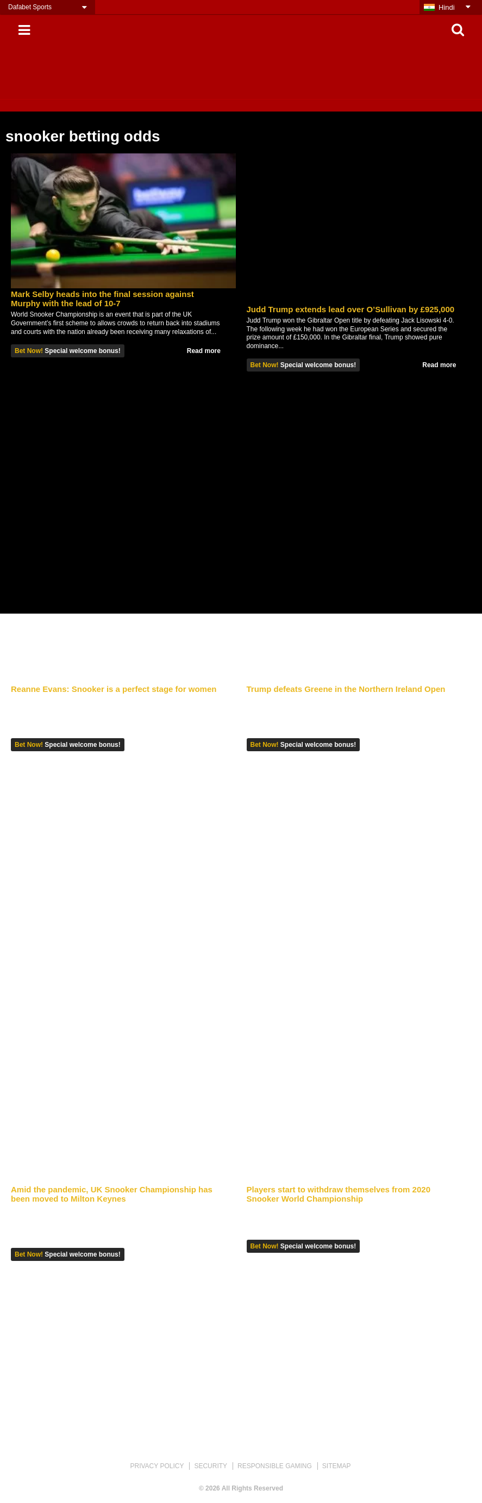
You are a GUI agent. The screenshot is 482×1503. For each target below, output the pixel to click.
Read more (204, 351)
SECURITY (210, 1466)
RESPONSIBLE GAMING (274, 1466)
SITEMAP (336, 1466)
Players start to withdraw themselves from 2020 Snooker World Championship (338, 1194)
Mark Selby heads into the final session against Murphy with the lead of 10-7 (102, 298)
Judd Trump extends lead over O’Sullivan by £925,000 (351, 309)
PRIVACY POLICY (157, 1466)
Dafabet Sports (30, 7)
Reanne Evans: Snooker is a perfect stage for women (113, 689)
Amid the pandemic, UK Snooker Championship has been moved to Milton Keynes (111, 1194)
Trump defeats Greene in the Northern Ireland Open (346, 689)
